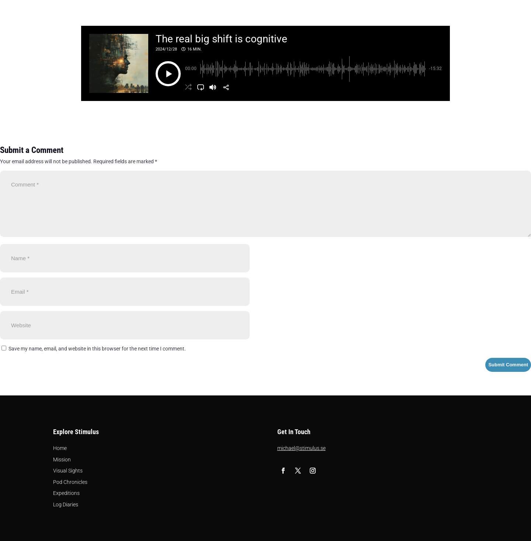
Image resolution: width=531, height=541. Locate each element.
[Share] (226, 87)
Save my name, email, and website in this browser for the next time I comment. (97, 349)
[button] (168, 73)
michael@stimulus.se (301, 448)
